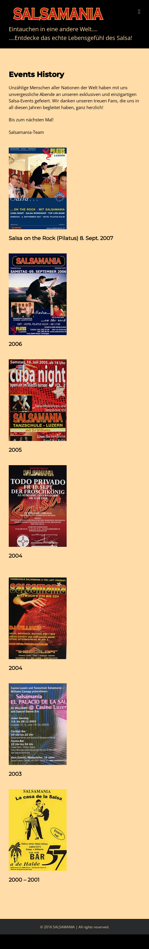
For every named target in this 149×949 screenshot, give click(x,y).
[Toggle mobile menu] (139, 12)
